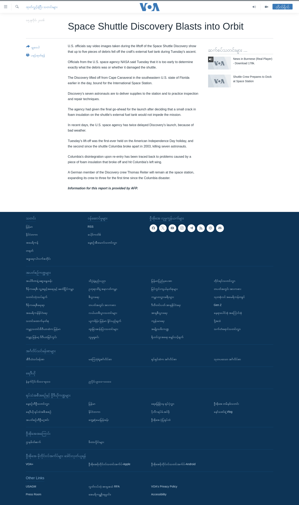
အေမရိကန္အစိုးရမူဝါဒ (100, 494)
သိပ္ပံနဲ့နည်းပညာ (97, 280)
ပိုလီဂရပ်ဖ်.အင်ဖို (160, 411)
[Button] (33, 47)
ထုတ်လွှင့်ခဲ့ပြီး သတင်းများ (41, 7)
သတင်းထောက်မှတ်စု (37, 320)
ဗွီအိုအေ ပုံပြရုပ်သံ (161, 419)
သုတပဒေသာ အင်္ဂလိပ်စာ (227, 359)
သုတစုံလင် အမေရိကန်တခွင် (229, 297)
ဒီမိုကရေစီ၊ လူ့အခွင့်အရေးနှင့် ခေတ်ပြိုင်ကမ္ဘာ (50, 288)
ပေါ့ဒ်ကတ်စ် (94, 234)
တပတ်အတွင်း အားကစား (102, 305)
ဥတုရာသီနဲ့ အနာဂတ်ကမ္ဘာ (103, 288)
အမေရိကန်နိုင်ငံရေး (36, 312)
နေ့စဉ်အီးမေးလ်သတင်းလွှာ (102, 242)
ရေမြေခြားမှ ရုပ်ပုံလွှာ (163, 403)
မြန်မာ (29, 226)
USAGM (31, 486)
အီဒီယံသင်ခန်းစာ (35, 359)
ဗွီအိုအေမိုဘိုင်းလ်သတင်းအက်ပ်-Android (173, 464)
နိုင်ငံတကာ (32, 234)
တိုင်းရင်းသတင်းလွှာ (224, 280)
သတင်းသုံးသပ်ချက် (36, 297)
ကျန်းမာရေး (157, 320)
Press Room (33, 494)
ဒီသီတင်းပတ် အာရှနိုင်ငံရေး (166, 305)
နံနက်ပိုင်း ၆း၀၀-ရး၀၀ (38, 381)
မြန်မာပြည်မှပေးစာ (161, 280)
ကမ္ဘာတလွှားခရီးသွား (162, 297)
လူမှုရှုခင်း (94, 337)
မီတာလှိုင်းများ (96, 442)
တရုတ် (29, 250)
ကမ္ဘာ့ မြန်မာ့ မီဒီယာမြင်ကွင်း (41, 337)
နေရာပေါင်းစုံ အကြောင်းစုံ (228, 312)
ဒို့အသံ (217, 320)
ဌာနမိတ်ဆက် (33, 442)
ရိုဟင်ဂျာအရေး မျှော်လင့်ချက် (167, 337)
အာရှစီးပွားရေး (159, 312)
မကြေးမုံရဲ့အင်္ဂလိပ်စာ (100, 359)
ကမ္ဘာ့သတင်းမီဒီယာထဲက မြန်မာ (43, 329)
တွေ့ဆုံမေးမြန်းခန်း (99, 419)
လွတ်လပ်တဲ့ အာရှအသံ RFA (104, 486)
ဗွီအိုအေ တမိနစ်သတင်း (226, 403)
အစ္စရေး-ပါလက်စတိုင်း (38, 258)
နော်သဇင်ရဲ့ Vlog (223, 411)
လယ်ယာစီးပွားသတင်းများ (103, 312)
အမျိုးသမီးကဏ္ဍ (160, 329)
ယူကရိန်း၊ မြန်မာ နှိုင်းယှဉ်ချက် (105, 320)
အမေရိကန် (32, 242)
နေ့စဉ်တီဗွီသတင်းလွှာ (37, 403)
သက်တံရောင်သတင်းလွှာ (227, 329)
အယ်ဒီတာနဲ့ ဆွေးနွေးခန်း (39, 280)
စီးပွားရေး (94, 297)
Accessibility (158, 494)
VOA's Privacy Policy (164, 486)
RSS (91, 226)
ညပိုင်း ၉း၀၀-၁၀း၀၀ (100, 381)
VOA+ (30, 464)
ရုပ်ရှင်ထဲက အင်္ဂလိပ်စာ (164, 359)
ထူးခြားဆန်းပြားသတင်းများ (103, 329)
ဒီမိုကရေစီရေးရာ (35, 305)
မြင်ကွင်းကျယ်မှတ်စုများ (164, 288)
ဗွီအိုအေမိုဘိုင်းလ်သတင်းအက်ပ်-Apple (109, 464)
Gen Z (218, 305)
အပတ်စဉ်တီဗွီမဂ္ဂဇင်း (37, 419)
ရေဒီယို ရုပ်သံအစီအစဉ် (39, 411)
